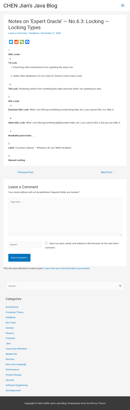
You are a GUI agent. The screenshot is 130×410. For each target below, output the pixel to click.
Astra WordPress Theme (93, 403)
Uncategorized (13, 390)
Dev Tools (11, 322)
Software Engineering (17, 385)
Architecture (12, 307)
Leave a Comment (17, 33)
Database (34, 33)
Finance (10, 333)
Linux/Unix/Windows (16, 348)
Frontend (10, 338)
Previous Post (24, 172)
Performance (12, 369)
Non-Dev (10, 359)
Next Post (108, 172)
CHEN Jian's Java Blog (30, 5)
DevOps (10, 327)
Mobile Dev (11, 354)
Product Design (13, 374)
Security (10, 380)
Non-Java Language (16, 364)
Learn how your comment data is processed (66, 268)
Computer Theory (15, 312)
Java (8, 343)
